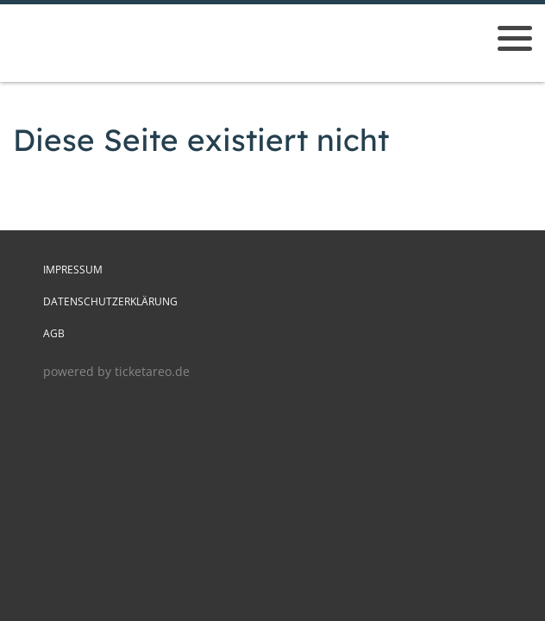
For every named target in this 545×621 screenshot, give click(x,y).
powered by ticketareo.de (116, 371)
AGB (54, 333)
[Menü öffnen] (515, 38)
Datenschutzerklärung (110, 301)
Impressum (73, 269)
